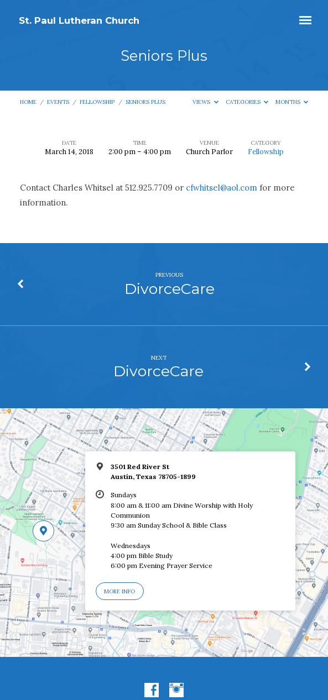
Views (205, 102)
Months (292, 102)
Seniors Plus (145, 102)
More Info (119, 591)
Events (58, 102)
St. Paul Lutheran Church (79, 20)
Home (28, 102)
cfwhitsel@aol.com (221, 187)
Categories (247, 102)
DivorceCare (169, 289)
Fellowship (97, 102)
